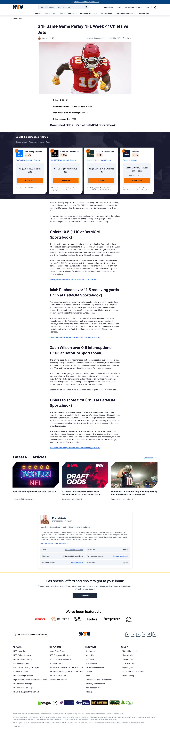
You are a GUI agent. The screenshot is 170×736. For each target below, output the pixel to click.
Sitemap (89, 693)
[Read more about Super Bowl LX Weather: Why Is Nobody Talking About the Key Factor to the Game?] (134, 493)
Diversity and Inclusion (95, 685)
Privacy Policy (128, 656)
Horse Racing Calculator (23, 677)
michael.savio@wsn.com (74, 551)
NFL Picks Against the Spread (26, 693)
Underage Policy (129, 665)
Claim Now (29, 182)
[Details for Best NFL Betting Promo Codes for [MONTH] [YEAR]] (36, 476)
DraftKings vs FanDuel (22, 660)
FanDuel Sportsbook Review (28, 161)
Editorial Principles (129, 652)
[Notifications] (155, 7)
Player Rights (127, 669)
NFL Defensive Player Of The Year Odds (66, 673)
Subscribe (85, 597)
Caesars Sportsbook (120, 557)
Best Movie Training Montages (26, 669)
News (119, 7)
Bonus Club (108, 7)
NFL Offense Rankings (22, 685)
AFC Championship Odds (60, 660)
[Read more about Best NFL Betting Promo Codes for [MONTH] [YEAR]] (36, 492)
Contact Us (90, 652)
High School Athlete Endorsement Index (30, 681)
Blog (147, 7)
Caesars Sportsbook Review (99, 161)
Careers (89, 673)
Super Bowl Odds (56, 652)
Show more (150, 459)
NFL (20, 18)
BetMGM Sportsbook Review (63, 161)
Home (15, 18)
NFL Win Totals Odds (58, 677)
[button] (147, 137)
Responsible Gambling (133, 7)
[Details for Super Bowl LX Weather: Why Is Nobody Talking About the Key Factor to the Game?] (134, 476)
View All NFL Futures (58, 681)
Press (88, 677)
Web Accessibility (93, 689)
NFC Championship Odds (60, 656)
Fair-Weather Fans (21, 665)
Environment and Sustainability (99, 681)
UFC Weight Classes (22, 656)
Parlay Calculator (20, 673)
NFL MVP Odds (55, 665)
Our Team (90, 660)
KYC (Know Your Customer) (133, 673)
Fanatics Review (130, 161)
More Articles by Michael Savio (54, 544)
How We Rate (91, 665)
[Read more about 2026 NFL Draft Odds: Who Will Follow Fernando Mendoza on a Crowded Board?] (85, 493)
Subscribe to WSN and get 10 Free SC (86, 2)
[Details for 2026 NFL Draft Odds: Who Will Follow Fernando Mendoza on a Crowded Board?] (85, 476)
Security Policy (128, 677)
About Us (90, 656)
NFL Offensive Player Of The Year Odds (66, 669)
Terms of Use (127, 660)
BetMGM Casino (77, 564)
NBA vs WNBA (19, 652)
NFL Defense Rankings (23, 689)
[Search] (86, 7)
